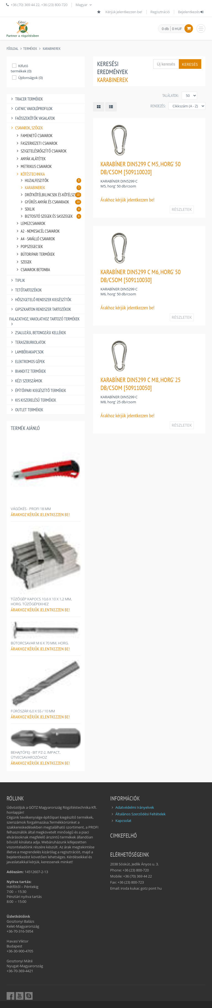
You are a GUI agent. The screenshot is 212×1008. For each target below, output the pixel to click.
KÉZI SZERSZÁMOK (25, 380)
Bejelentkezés (191, 11)
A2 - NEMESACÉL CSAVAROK (37, 231)
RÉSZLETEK (182, 209)
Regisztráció (160, 11)
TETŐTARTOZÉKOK (25, 290)
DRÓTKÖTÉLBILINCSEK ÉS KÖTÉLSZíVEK (50, 194)
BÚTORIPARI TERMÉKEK (35, 254)
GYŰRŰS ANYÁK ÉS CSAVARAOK (50, 202)
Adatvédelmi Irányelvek (134, 807)
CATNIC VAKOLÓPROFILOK (30, 108)
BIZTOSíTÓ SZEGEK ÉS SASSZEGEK (50, 216)
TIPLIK (17, 280)
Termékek (30, 48)
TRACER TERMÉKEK (26, 99)
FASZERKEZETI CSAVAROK (36, 143)
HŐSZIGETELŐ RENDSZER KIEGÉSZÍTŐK (40, 299)
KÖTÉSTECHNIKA (30, 174)
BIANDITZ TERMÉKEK (27, 371)
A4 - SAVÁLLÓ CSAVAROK (35, 238)
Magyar (84, 4)
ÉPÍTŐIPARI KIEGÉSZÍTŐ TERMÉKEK (37, 390)
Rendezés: (158, 105)
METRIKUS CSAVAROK (33, 166)
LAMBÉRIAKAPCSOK (26, 352)
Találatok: (170, 95)
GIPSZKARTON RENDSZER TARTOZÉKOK (40, 309)
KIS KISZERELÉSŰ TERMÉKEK (32, 400)
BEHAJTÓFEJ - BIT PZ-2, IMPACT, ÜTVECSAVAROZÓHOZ (35, 755)
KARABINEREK (51, 48)
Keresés (190, 64)
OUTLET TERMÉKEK (26, 409)
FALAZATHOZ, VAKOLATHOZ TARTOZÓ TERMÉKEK (44, 319)
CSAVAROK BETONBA (32, 269)
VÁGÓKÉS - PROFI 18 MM (31, 508)
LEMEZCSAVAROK (30, 223)
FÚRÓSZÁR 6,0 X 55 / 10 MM (33, 711)
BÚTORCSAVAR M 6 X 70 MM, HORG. (40, 643)
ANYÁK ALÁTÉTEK (30, 158)
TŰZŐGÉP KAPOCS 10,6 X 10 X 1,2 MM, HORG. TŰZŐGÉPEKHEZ (41, 601)
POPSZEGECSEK (29, 246)
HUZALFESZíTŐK (50, 180)
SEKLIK (50, 209)
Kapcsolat (123, 820)
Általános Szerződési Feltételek (140, 813)
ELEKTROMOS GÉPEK (27, 361)
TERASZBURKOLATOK (27, 342)
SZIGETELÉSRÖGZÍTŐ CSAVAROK (41, 151)
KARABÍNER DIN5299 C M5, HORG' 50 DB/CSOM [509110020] (140, 168)
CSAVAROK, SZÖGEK (26, 127)
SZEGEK (23, 262)
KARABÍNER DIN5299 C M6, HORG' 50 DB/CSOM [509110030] (140, 276)
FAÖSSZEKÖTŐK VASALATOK (32, 118)
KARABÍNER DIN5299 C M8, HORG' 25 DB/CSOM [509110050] (140, 384)
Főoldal (12, 48)
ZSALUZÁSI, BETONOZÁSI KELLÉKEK (37, 332)
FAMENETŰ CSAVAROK (33, 135)
